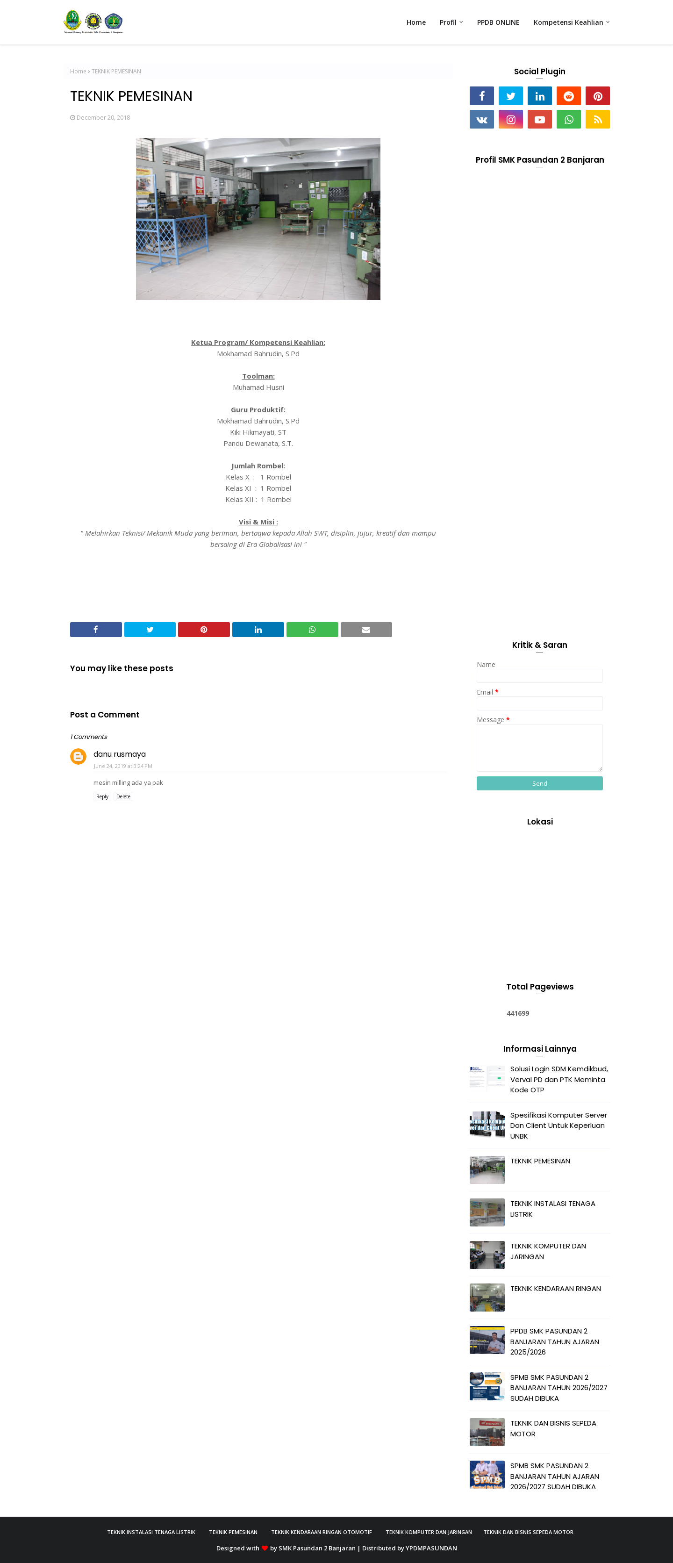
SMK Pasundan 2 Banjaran (317, 1548)
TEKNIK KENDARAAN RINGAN (555, 1288)
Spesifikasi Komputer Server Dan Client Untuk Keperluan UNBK (558, 1125)
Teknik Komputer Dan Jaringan (429, 1531)
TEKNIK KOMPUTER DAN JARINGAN (548, 1251)
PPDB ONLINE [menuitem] (498, 22)
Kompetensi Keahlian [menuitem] (568, 22)
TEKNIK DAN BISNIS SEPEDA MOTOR (553, 1428)
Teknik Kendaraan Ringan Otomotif (321, 1531)
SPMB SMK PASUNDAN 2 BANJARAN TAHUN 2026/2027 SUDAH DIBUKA (559, 1387)
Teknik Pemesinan (233, 1531)
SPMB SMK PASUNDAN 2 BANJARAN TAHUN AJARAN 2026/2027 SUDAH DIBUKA (554, 1476)
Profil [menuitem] (448, 22)
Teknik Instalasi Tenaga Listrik (151, 1531)
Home (78, 71)
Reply (102, 796)
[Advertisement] (540, 473)
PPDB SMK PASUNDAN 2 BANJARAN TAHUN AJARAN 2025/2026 (554, 1341)
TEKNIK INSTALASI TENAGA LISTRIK (552, 1208)
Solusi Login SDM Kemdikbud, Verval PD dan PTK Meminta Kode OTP (559, 1079)
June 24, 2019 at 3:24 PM (123, 765)
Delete (123, 796)
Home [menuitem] (416, 22)
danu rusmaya (119, 754)
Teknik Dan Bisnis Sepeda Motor (528, 1531)
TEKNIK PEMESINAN (540, 1161)
